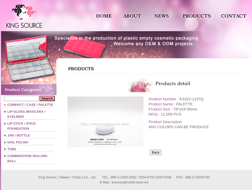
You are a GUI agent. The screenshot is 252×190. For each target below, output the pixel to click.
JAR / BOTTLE (18, 135)
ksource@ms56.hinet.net (130, 182)
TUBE (11, 149)
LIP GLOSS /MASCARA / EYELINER (26, 114)
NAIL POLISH (17, 142)
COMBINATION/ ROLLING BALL (27, 158)
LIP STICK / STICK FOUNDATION (21, 126)
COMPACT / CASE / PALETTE (30, 105)
